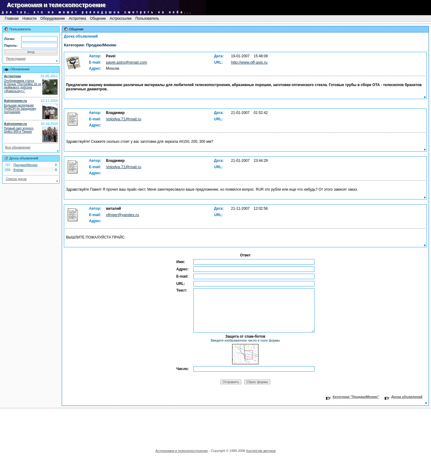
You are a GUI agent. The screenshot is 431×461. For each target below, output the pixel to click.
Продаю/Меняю (26, 165)
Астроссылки (121, 18)
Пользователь (147, 18)
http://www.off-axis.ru (249, 62)
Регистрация (15, 58)
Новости (29, 18)
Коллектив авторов (260, 451)
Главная (11, 18)
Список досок (16, 179)
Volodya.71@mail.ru (123, 119)
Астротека (77, 18)
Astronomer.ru (15, 100)
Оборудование (52, 18)
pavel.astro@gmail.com (126, 62)
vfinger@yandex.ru (122, 214)
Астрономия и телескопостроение (181, 451)
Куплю (19, 170)
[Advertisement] (215, 426)
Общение (98, 18)
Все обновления (17, 147)
